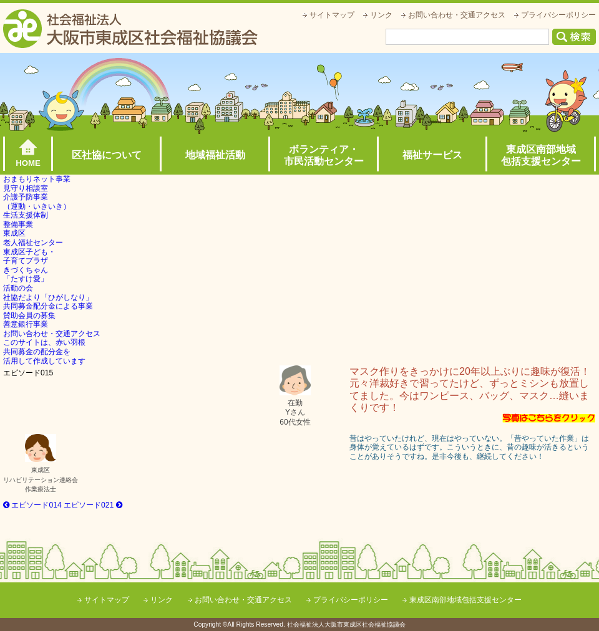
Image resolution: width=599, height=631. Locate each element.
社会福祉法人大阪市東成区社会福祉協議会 (130, 28)
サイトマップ (331, 15)
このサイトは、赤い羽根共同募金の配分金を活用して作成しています (44, 351)
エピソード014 (32, 505)
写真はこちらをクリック (549, 418)
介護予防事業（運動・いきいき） (37, 202)
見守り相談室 (25, 188)
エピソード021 (93, 505)
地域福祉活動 (215, 155)
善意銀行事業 (25, 324)
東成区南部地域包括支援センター (541, 155)
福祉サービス (432, 155)
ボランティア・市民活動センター (324, 155)
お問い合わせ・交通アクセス (456, 15)
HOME (28, 163)
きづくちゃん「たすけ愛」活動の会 (25, 279)
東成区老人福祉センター (33, 238)
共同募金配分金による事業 (48, 306)
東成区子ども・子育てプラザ (29, 257)
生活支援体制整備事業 (25, 220)
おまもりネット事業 (37, 179)
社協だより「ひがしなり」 (48, 297)
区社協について (107, 155)
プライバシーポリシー (558, 15)
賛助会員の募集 (29, 315)
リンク (381, 15)
